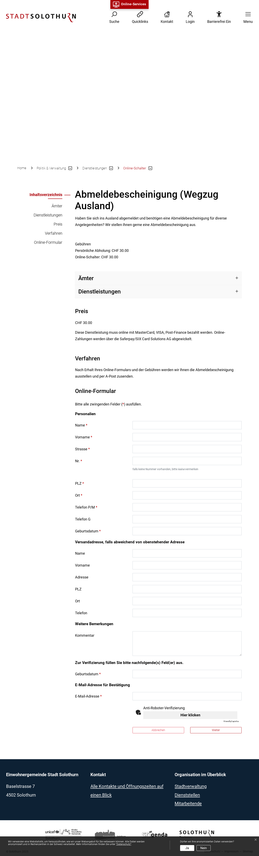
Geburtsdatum (88, 531)
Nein (203, 848)
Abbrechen (158, 730)
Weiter (216, 730)
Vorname (83, 437)
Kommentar (84, 635)
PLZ (79, 483)
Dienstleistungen (48, 215)
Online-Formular (48, 242)
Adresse (81, 577)
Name (81, 425)
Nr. (78, 461)
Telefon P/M (86, 507)
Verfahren (53, 233)
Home (21, 168)
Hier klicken (190, 715)
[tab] (158, 278)
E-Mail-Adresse (88, 696)
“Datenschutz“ (123, 844)
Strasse (82, 449)
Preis (58, 224)
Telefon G (82, 519)
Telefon (81, 613)
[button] (247, 18)
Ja (187, 848)
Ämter (57, 206)
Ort (78, 495)
